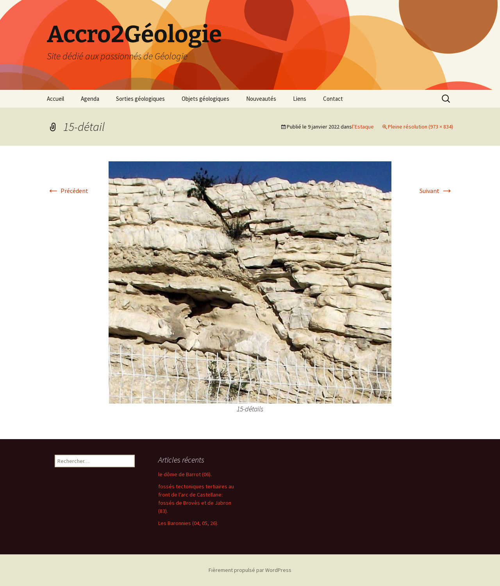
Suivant (436, 191)
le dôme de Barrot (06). (185, 474)
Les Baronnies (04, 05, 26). (188, 523)
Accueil (55, 98)
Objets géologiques (205, 98)
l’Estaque (363, 126)
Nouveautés (261, 98)
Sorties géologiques (140, 98)
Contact (333, 98)
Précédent (67, 191)
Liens (299, 98)
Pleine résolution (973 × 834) (420, 126)
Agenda (90, 98)
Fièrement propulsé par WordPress (250, 569)
